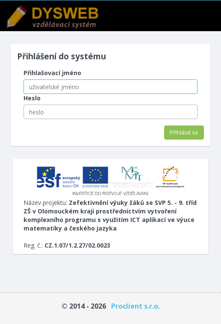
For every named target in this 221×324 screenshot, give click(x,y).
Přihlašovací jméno (52, 73)
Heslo (32, 98)
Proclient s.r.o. (135, 306)
